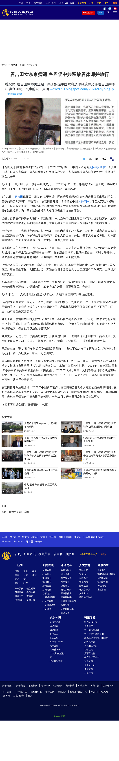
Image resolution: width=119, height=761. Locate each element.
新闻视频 (48, 565)
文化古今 (83, 593)
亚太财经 (46, 609)
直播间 (70, 554)
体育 (34, 575)
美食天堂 (54, 634)
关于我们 (20, 685)
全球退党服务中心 (78, 691)
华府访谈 (46, 593)
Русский (18, 541)
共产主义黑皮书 (91, 657)
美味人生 (54, 638)
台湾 (25, 575)
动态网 (104, 691)
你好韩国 (54, 630)
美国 (17, 575)
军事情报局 (66, 593)
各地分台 (38, 3)
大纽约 (16, 537)
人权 (28, 65)
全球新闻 (46, 570)
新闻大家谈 (66, 570)
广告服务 (82, 685)
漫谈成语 (83, 585)
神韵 (21, 3)
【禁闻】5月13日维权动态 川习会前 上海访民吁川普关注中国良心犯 (100, 455)
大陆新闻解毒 (67, 609)
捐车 (107, 3)
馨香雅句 (83, 581)
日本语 (29, 541)
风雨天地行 (89, 653)
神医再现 (101, 585)
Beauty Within (56, 641)
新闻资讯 (12, 65)
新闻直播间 (89, 13)
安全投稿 (70, 685)
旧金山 (68, 537)
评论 (17, 579)
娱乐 (34, 571)
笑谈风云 (83, 574)
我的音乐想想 (56, 661)
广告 (91, 3)
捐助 (99, 3)
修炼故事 (88, 669)
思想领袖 (65, 585)
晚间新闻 (46, 581)
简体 (54, 3)
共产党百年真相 (91, 630)
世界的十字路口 (68, 601)
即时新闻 (19, 592)
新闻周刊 (46, 589)
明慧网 (94, 691)
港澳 (25, 571)
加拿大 (25, 537)
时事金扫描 (66, 578)
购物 (115, 3)
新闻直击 (46, 585)
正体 (48, 3)
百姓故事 (88, 661)
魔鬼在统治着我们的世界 (96, 638)
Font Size (104, 158)
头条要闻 (19, 588)
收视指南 (33, 685)
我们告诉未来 (90, 622)
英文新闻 (82, 3)
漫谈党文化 (89, 665)
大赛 (28, 3)
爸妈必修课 (84, 589)
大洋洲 (43, 537)
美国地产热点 (85, 597)
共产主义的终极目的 (94, 634)
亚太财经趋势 (48, 605)
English (100, 537)
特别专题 (89, 617)
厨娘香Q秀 (55, 649)
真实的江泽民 (90, 645)
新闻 (20, 565)
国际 (17, 571)
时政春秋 (65, 581)
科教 (25, 583)
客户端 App (108, 685)
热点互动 (65, 574)
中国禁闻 (46, 578)
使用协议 (57, 685)
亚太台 (78, 537)
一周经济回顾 (48, 597)
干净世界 (49, 691)
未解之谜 (83, 570)
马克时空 (65, 605)
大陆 (22, 65)
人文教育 (84, 565)
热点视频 (30, 588)
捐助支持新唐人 (89, 554)
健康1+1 (101, 570)
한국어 (39, 541)
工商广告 (88, 673)
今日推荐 (30, 592)
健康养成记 (102, 581)
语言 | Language (66, 3)
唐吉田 (104, 167)
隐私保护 (45, 685)
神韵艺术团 (21, 691)
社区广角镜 (47, 601)
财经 (25, 579)
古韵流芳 (83, 578)
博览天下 (19, 596)
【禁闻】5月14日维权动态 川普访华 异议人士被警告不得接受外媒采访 (40, 455)
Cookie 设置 (59, 716)
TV (101, 13)
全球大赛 (30, 600)
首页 (4, 65)
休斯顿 (52, 537)
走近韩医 (101, 589)
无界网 (6, 695)
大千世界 (54, 645)
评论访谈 (66, 565)
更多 (30, 695)
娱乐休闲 (55, 617)
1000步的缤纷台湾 (57, 655)
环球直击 (46, 574)
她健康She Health (106, 574)
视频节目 (44, 554)
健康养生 (103, 565)
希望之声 (62, 691)
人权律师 (94, 167)
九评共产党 (89, 641)
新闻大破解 (66, 589)
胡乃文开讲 (102, 578)
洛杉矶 (34, 537)
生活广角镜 (55, 622)
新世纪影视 (18, 695)
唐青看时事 (66, 597)
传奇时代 (88, 626)
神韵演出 (19, 600)
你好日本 (54, 626)
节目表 (58, 554)
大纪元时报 (36, 691)
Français (7, 541)
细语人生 (65, 613)
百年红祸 (88, 649)
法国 (60, 537)
